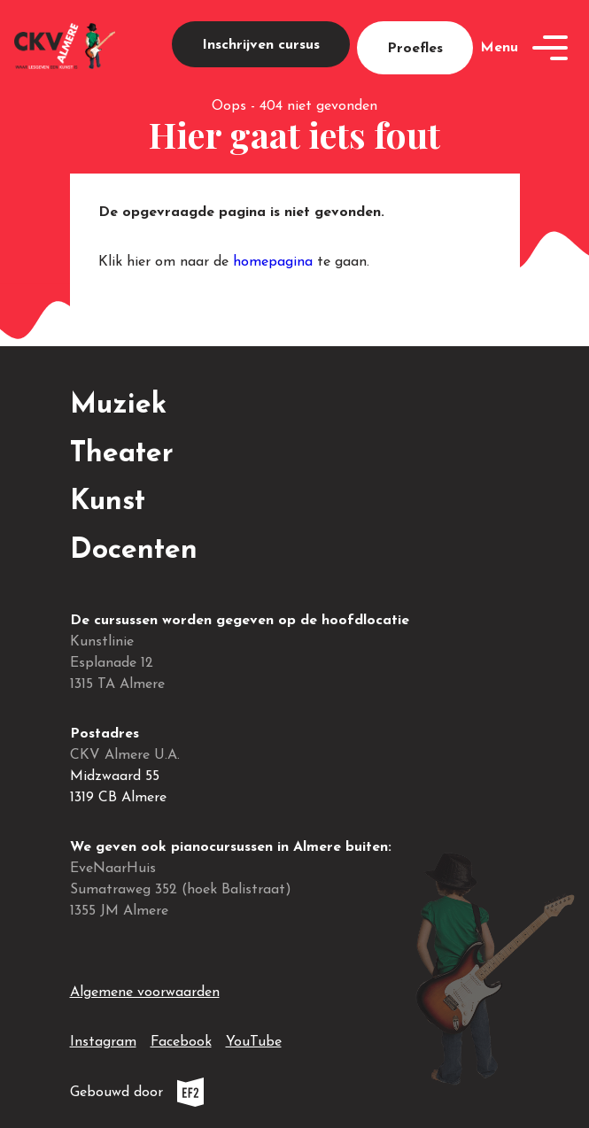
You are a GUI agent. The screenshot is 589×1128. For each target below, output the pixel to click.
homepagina (273, 262)
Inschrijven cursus (261, 45)
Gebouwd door (176, 1092)
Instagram (103, 1038)
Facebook (181, 1038)
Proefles (415, 49)
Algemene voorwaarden (145, 992)
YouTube (254, 1038)
